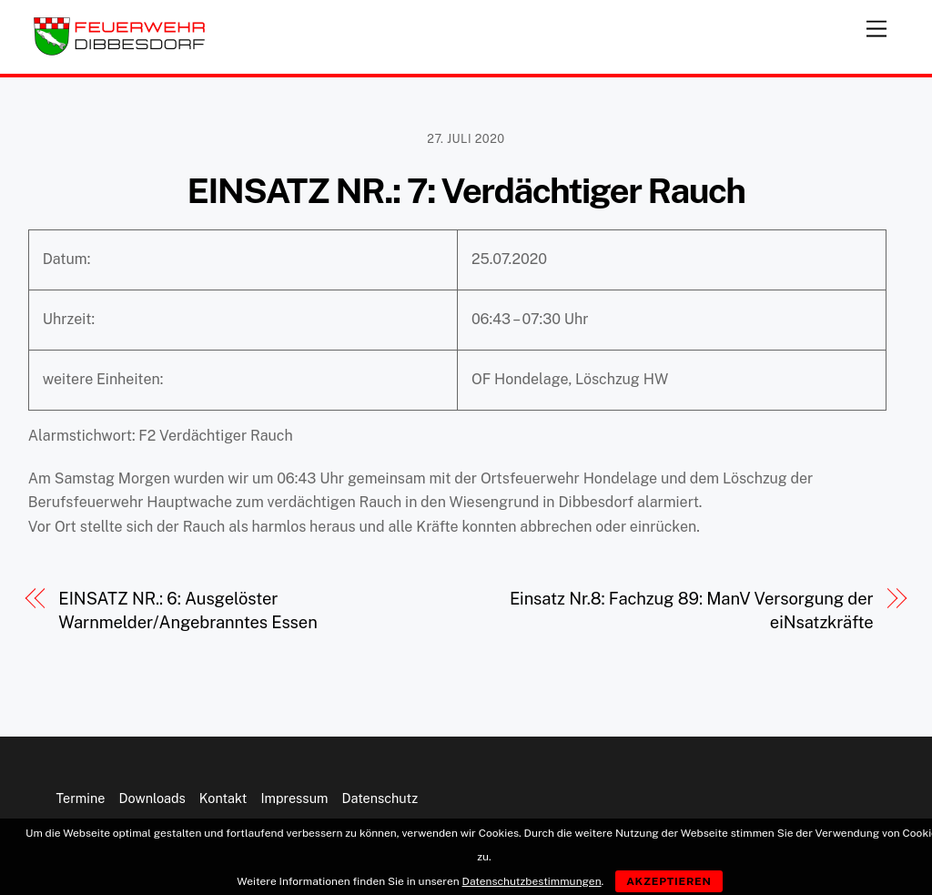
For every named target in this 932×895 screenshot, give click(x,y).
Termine (81, 798)
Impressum (294, 798)
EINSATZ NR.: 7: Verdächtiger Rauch (466, 190)
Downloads (151, 798)
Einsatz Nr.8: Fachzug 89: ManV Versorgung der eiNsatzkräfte (692, 610)
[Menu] (876, 25)
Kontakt (223, 798)
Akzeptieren (669, 881)
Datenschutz (380, 798)
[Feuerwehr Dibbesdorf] (119, 51)
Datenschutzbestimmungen (532, 881)
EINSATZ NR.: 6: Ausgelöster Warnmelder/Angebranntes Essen (187, 610)
